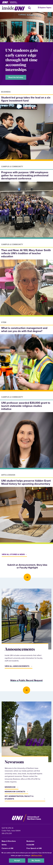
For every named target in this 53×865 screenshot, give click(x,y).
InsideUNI (30, 845)
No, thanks (36, 860)
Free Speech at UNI (34, 848)
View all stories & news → (14, 554)
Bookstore (30, 841)
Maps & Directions (9, 841)
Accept (17, 860)
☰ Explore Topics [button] (44, 7)
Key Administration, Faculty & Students (19, 797)
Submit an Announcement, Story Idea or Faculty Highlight (27, 566)
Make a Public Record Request (26, 680)
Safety (4, 845)
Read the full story (16, 77)
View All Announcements (17, 666)
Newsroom (10, 787)
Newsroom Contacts (15, 791)
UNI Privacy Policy (36, 856)
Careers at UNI (7, 848)
